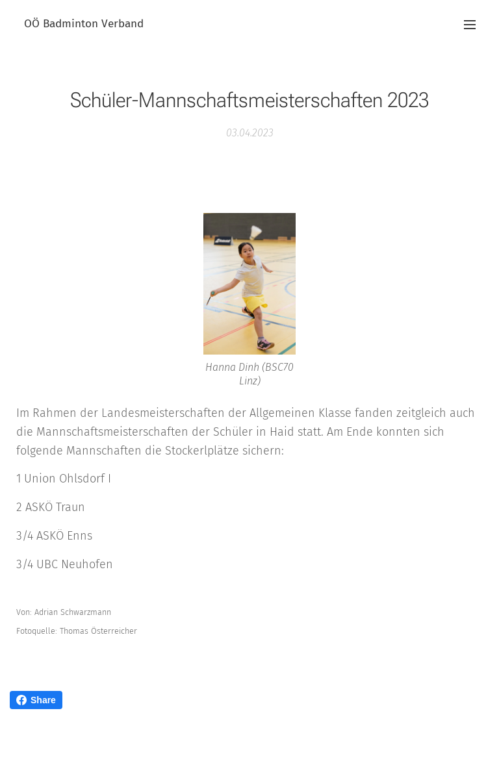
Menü (470, 24)
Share (36, 700)
